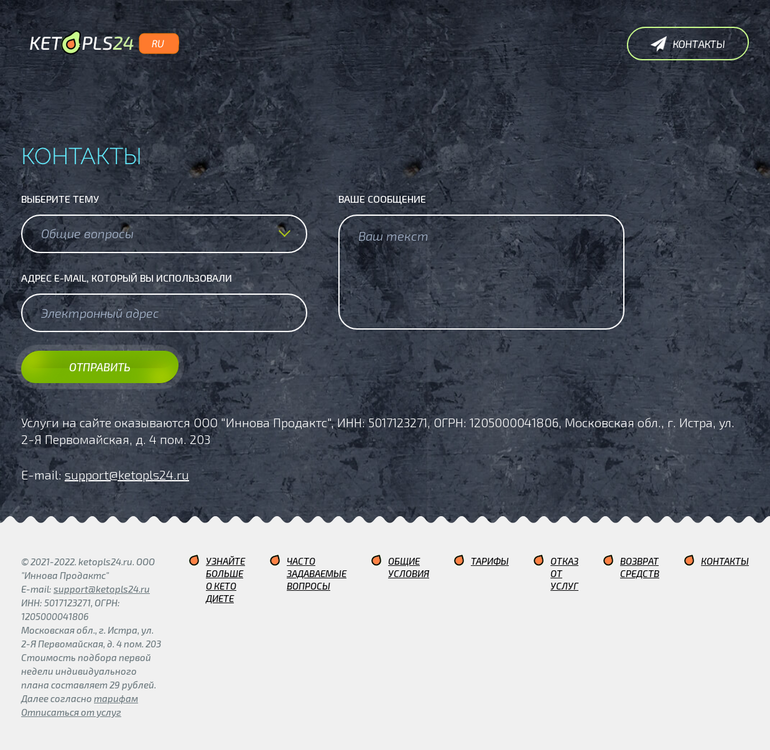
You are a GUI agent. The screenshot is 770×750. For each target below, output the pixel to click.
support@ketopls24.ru (127, 474)
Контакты (725, 561)
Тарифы (490, 561)
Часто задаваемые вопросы (316, 573)
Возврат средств (639, 567)
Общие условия (408, 567)
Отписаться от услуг (71, 712)
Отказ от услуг (564, 573)
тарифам (116, 698)
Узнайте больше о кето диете (225, 579)
